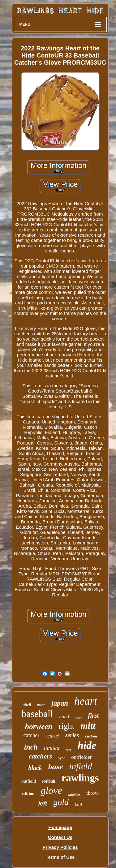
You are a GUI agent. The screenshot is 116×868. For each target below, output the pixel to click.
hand (64, 716)
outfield (28, 781)
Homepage (60, 827)
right (66, 726)
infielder (74, 794)
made (41, 705)
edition (28, 793)
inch (31, 747)
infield (80, 766)
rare (68, 749)
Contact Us (60, 837)
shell (27, 705)
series (72, 735)
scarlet (52, 735)
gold (61, 802)
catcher (31, 735)
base (55, 766)
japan (59, 703)
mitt (87, 725)
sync (61, 758)
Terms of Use (60, 857)
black (35, 767)
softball (48, 781)
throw (92, 793)
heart (85, 701)
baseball (37, 713)
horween (38, 726)
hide (87, 745)
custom (91, 736)
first (93, 715)
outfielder (81, 757)
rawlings (80, 778)
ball (78, 804)
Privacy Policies (60, 847)
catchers (40, 756)
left (42, 803)
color (78, 718)
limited (51, 748)
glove (51, 790)
